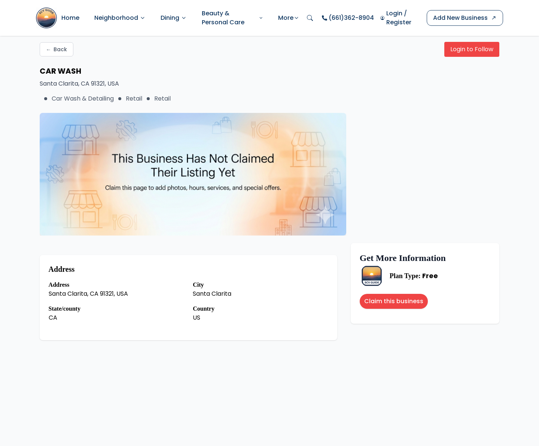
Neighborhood (120, 17)
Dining (174, 17)
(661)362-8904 (351, 17)
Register (398, 22)
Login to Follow (471, 49)
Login (394, 13)
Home (70, 17)
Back (56, 49)
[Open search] (310, 18)
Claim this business (393, 301)
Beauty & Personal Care (232, 18)
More (288, 17)
